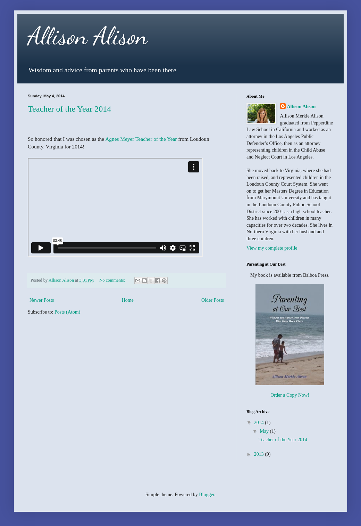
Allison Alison (88, 36)
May (265, 431)
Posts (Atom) (67, 312)
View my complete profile (271, 248)
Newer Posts (42, 300)
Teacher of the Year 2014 (69, 108)
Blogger (206, 494)
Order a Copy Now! (289, 395)
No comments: (112, 280)
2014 (259, 422)
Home (128, 300)
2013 (259, 454)
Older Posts (212, 300)
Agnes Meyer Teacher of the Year (141, 139)
